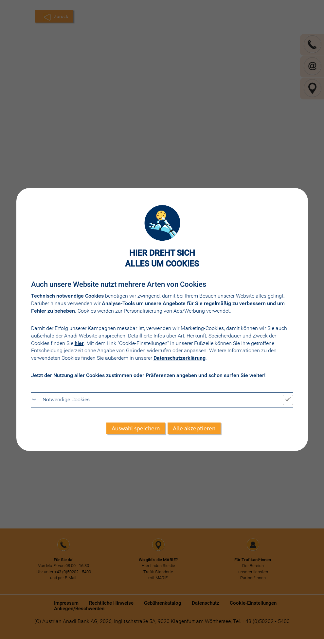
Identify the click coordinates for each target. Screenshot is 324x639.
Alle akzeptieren (194, 428)
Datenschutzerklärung (179, 358)
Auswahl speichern (136, 428)
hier (79, 343)
